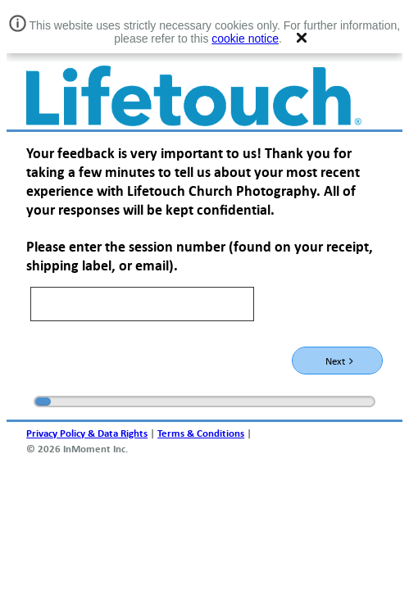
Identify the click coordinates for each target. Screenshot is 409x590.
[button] (302, 38)
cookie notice (245, 38)
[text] (142, 304)
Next (339, 360)
